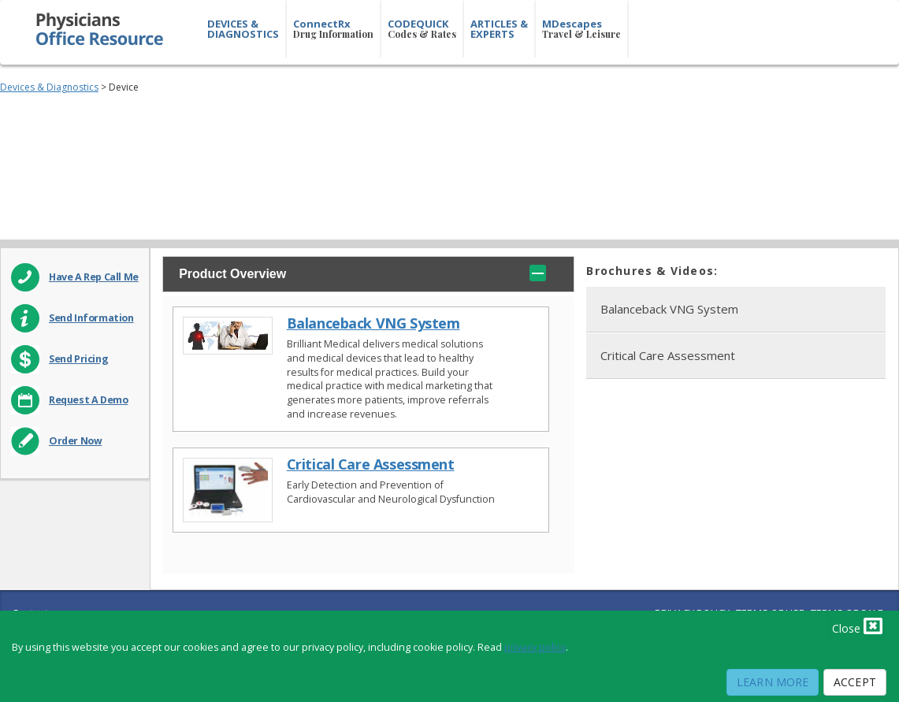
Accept (855, 681)
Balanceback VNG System (373, 323)
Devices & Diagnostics (49, 87)
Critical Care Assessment (371, 464)
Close (857, 625)
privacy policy (535, 647)
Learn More (772, 681)
